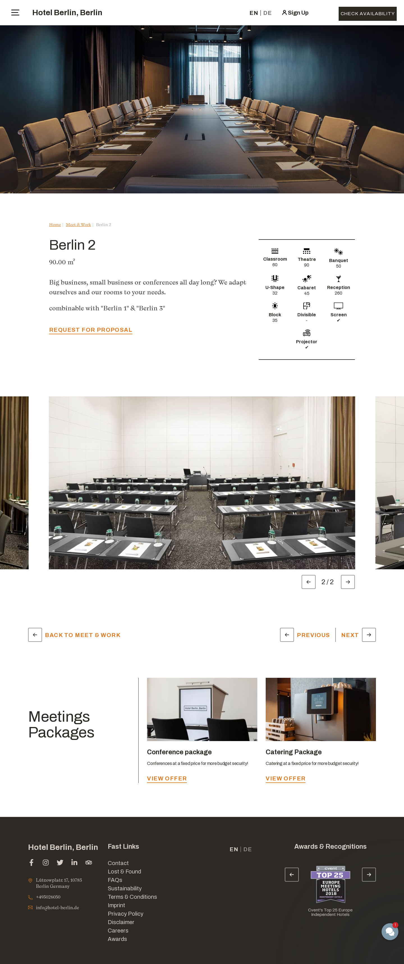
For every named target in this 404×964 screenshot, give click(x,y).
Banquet (338, 260)
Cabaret (306, 287)
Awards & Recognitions (330, 846)
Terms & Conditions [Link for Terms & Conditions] (132, 897)
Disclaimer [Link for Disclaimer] (121, 922)
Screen (338, 314)
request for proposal (90, 330)
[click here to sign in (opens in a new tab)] (295, 12)
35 (274, 320)
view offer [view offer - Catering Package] (286, 778)
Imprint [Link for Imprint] (116, 905)
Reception (338, 287)
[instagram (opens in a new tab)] (45, 863)
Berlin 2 (103, 224)
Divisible (306, 314)
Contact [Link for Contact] (118, 863)
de (267, 13)
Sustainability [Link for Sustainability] (125, 888)
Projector (306, 341)
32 (274, 293)
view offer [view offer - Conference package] (167, 778)
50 (338, 266)
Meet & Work (78, 224)
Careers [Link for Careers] (118, 930)
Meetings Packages (61, 724)
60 (274, 264)
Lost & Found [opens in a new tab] (124, 871)
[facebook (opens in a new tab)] (31, 863)
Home (55, 224)
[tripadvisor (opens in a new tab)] (88, 863)
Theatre (307, 259)
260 (338, 293)
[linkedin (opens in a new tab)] (74, 863)
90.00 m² (62, 262)
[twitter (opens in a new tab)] (60, 863)
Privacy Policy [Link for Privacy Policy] (125, 914)
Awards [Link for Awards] (117, 939)
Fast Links (123, 846)
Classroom (275, 259)
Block (275, 314)
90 (306, 265)
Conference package (179, 752)
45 (306, 293)
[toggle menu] (15, 12)
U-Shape (274, 287)
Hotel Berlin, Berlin (67, 12)
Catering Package (294, 752)
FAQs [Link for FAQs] (115, 880)
